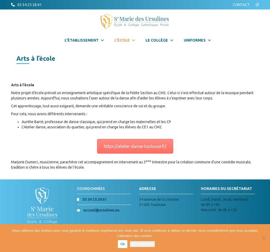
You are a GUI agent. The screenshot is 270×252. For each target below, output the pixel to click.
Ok (122, 244)
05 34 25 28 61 (29, 5)
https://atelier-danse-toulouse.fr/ (135, 146)
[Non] (263, 238)
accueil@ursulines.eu (101, 210)
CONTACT (241, 5)
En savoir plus (142, 244)
